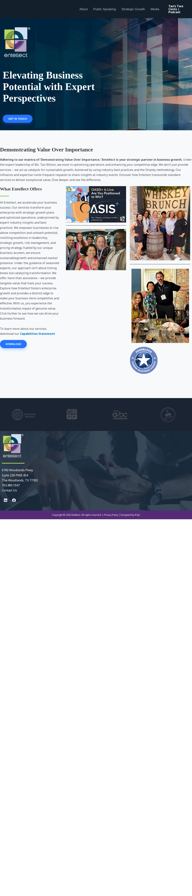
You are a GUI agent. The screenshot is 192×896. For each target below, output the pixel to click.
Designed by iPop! (130, 514)
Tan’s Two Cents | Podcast (175, 9)
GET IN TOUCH (17, 118)
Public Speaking (104, 9)
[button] (134, 223)
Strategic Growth (133, 9)
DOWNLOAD (13, 344)
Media (155, 9)
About (83, 9)
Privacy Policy (111, 514)
